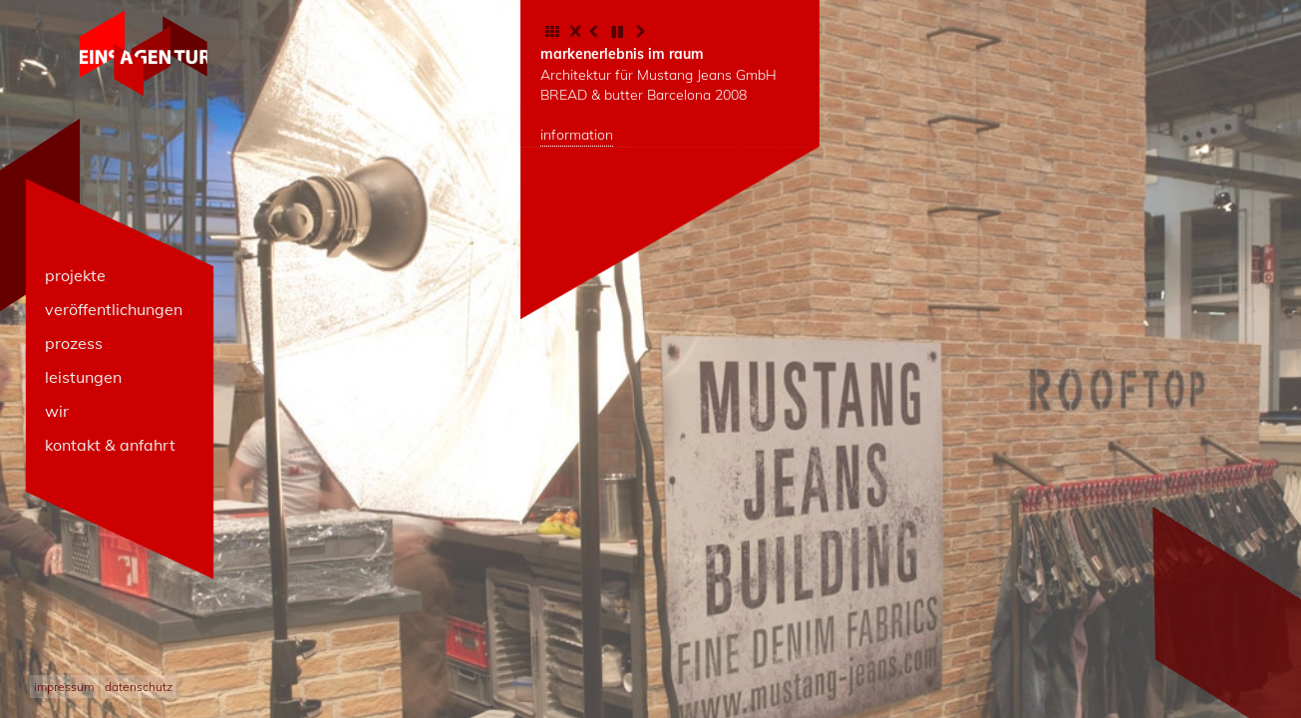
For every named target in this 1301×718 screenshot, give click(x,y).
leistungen (83, 377)
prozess (74, 343)
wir (57, 411)
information (576, 135)
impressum (64, 686)
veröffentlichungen (113, 309)
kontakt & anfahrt (110, 445)
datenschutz (138, 686)
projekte (75, 275)
